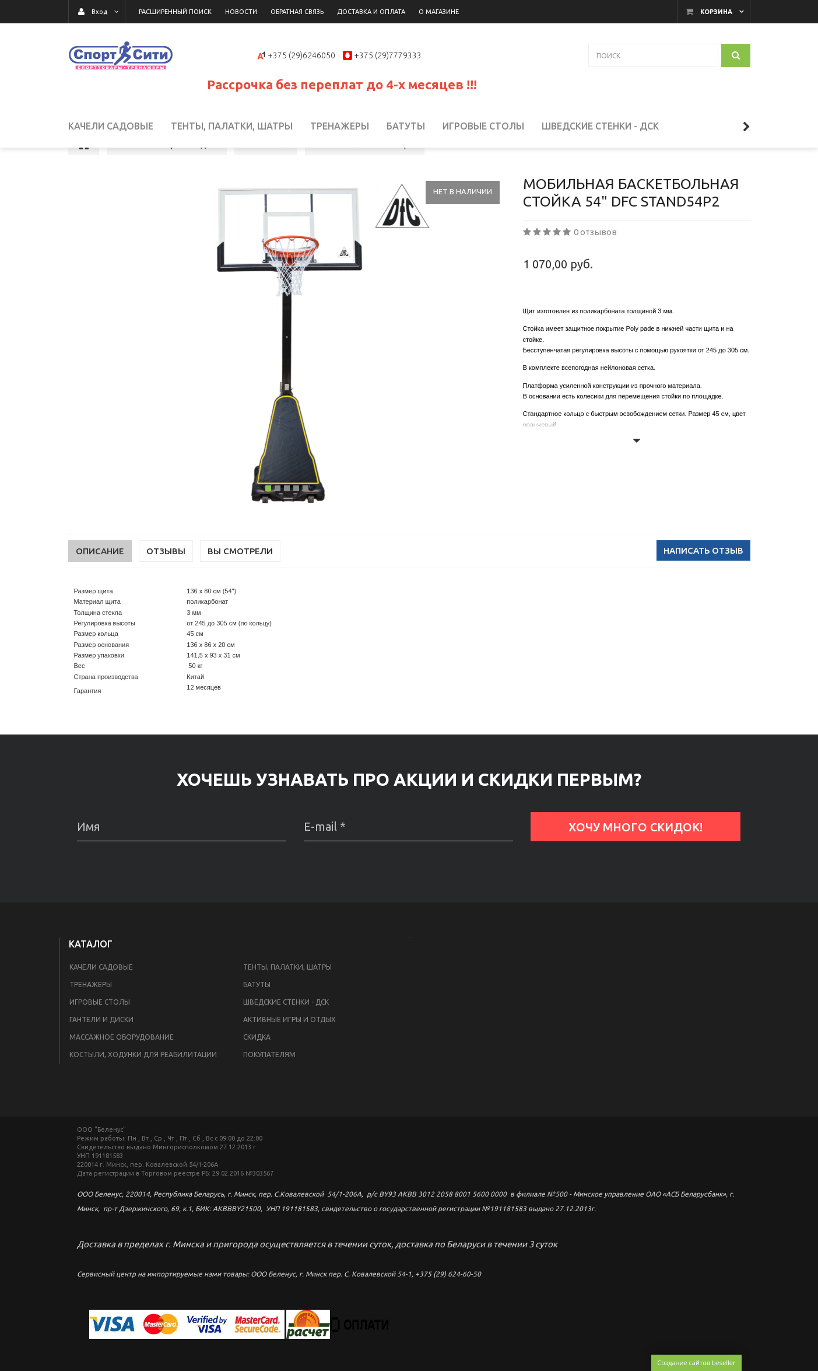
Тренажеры (90, 1015)
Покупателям (269, 1085)
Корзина (716, 11)
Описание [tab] (100, 582)
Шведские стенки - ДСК (286, 1033)
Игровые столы (99, 1033)
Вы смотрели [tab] (240, 582)
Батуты (257, 1015)
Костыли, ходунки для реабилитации (143, 1085)
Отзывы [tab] (165, 582)
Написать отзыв (703, 581)
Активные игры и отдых (289, 1050)
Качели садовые (101, 998)
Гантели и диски (101, 1050)
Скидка (257, 1068)
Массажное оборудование (121, 1068)
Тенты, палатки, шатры (287, 998)
